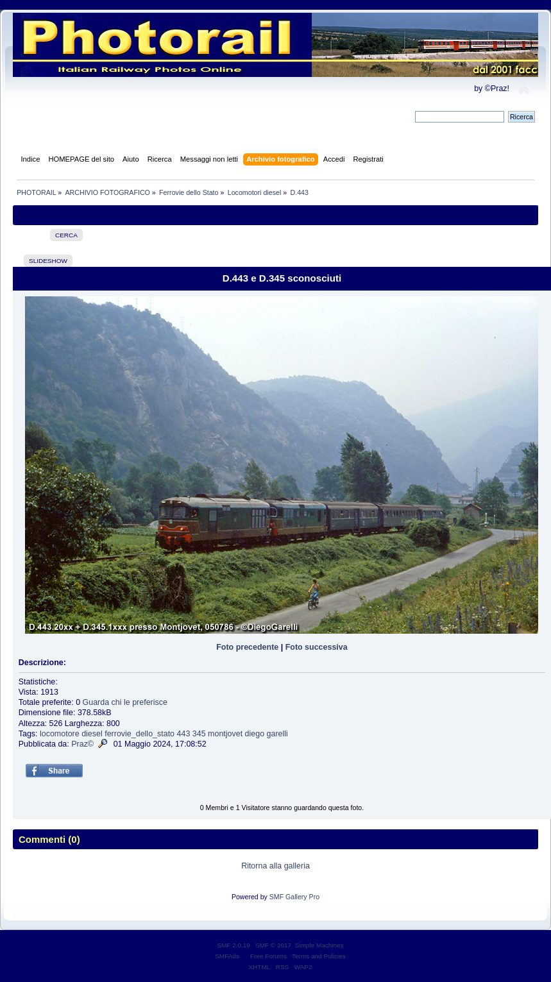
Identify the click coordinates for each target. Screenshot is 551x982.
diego (255, 733)
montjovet (225, 733)
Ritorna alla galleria (275, 865)
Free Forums (268, 956)
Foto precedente (247, 647)
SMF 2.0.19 (233, 945)
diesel (92, 733)
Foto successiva (316, 647)
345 (199, 733)
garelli (277, 733)
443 (184, 733)
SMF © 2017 (273, 945)
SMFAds (227, 956)
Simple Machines (319, 945)
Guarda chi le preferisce (125, 702)
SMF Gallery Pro (294, 897)
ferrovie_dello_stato (139, 733)
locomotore (60, 733)
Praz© (82, 744)
